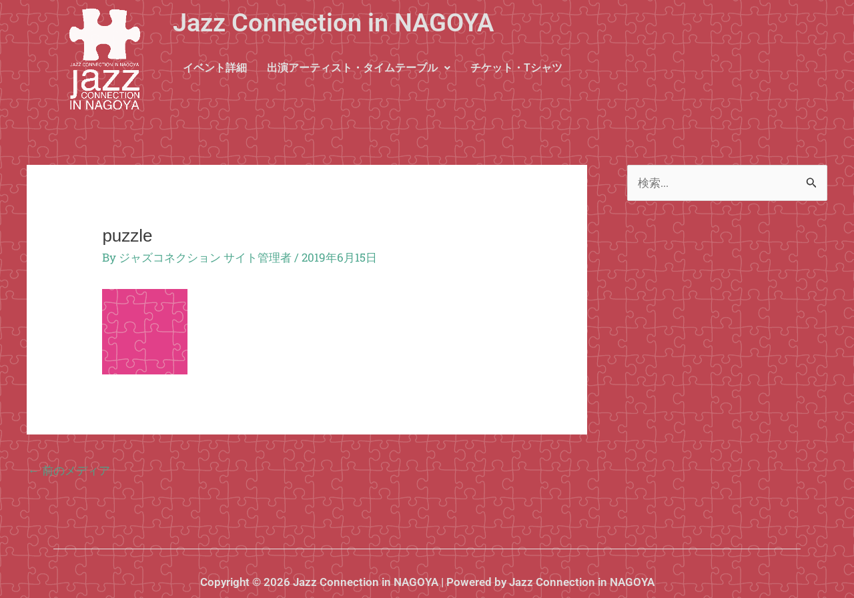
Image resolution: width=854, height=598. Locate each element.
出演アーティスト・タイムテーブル (358, 67)
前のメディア (69, 470)
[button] (358, 68)
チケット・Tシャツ (516, 67)
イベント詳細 (215, 67)
